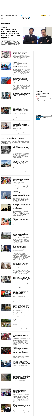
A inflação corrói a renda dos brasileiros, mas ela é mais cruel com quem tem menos (21, 221)
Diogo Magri (14, 113)
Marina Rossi (14, 394)
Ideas (13, 276)
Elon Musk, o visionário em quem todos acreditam (20, 53)
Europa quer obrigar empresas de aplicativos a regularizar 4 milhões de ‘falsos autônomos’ (21, 94)
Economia (5, 24)
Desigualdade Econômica (16, 160)
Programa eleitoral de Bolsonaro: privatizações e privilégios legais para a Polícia (43, 103)
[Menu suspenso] (2, 18)
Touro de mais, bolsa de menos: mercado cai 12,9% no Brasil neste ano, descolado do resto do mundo (21, 307)
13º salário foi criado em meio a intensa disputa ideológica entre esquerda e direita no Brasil (21, 149)
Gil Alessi (2, 40)
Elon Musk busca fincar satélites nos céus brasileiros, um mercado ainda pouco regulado (10, 33)
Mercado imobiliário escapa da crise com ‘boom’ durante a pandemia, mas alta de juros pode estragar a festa (21, 265)
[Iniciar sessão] (49, 15)
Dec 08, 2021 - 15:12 (18, 128)
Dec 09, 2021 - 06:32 (23, 113)
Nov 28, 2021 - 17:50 (20, 281)
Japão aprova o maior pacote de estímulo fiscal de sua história (21, 406)
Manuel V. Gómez (15, 97)
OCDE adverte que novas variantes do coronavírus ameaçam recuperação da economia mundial (20, 248)
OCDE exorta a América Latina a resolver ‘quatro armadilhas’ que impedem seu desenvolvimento (21, 206)
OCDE (13, 245)
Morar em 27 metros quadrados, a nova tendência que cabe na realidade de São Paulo (20, 110)
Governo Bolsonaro (4, 27)
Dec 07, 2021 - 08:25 (24, 182)
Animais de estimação (16, 62)
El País (14, 128)
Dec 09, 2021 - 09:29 (23, 97)
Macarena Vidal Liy (15, 197)
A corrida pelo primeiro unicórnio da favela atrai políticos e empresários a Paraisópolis (19, 391)
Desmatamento (15, 319)
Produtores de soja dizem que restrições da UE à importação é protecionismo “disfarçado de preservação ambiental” (21, 377)
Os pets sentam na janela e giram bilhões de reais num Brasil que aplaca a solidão (20, 65)
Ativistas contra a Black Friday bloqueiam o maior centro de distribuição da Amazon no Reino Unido (21, 293)
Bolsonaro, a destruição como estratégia (42, 94)
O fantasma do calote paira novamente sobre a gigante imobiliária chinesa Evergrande (21, 194)
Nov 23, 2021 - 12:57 (23, 380)
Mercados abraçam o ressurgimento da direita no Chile (20, 335)
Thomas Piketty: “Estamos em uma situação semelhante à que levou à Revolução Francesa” (21, 278)
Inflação (14, 218)
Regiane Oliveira (15, 182)
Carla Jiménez (15, 237)
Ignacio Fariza (8, 140)
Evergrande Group (15, 191)
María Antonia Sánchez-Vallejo (17, 354)
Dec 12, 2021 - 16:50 (24, 55)
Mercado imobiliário (16, 262)
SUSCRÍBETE (43, 15)
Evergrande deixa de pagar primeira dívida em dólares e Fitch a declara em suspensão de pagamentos (20, 80)
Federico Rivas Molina (16, 338)
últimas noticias (39, 91)
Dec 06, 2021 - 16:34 (24, 197)
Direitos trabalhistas (16, 92)
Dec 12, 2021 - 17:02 (10, 40)
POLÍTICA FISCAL (15, 404)
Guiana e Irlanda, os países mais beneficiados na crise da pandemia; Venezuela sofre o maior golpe (15, 138)
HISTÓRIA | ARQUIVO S (16, 146)
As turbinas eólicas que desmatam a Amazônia (19, 321)
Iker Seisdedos (15, 55)
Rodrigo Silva (3, 140)
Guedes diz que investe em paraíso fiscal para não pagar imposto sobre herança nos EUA (21, 362)
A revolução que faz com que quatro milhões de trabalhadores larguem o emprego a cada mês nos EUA (20, 350)
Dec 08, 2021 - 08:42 (15, 140)
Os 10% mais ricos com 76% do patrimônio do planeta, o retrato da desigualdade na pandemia (20, 163)
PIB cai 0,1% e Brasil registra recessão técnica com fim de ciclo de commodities (20, 234)
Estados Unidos (15, 347)
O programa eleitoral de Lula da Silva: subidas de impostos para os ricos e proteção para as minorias (44, 99)
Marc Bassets (15, 281)
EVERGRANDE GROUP (15, 77)
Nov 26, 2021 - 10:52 (21, 296)
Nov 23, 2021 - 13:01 (24, 365)
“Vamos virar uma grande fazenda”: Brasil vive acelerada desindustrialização (21, 179)
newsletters (38, 115)
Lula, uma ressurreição (42, 96)
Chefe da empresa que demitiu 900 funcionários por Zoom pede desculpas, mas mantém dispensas (21, 125)
